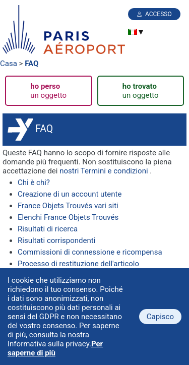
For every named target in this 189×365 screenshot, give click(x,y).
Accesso (158, 14)
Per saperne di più (55, 348)
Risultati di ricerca (48, 228)
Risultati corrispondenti (56, 240)
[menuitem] (132, 32)
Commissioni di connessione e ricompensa (90, 252)
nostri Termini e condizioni (103, 170)
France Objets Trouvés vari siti (68, 205)
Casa (8, 63)
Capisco (160, 316)
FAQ (31, 63)
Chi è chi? (34, 182)
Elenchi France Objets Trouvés (68, 217)
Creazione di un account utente (69, 194)
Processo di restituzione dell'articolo (78, 263)
